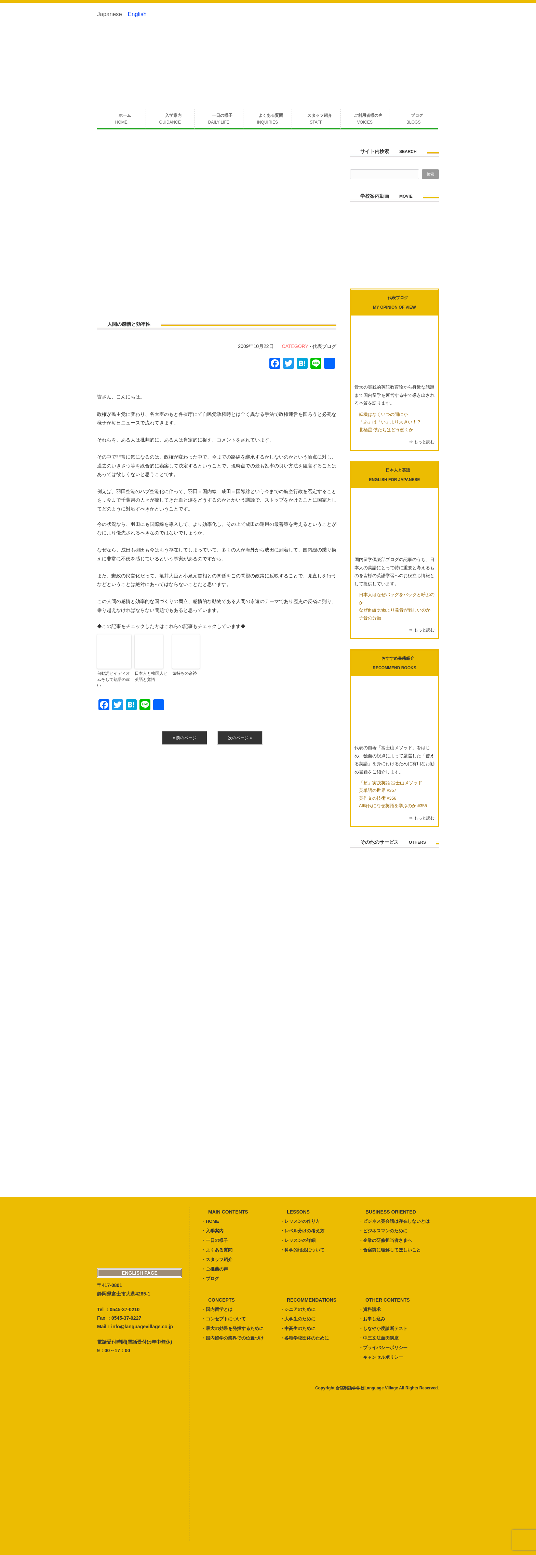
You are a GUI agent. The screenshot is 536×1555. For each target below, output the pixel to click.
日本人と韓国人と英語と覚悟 (151, 676)
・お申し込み (372, 1318)
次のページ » (240, 738)
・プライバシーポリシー (383, 1347)
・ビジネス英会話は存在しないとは (394, 1221)
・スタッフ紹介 (216, 1259)
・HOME (210, 1221)
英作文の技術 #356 (377, 798)
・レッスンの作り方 (300, 1221)
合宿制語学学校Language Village (367, 1388)
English (137, 14)
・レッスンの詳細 (298, 1240)
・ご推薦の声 (214, 1269)
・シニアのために (298, 1309)
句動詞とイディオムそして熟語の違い (113, 679)
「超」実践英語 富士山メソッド (390, 783)
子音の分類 (370, 618)
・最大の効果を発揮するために (232, 1328)
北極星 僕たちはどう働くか (386, 430)
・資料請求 (370, 1309)
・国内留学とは (216, 1309)
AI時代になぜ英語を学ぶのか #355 (393, 805)
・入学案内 (212, 1230)
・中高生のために (298, 1328)
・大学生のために (298, 1318)
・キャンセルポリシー (381, 1357)
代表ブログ (324, 346)
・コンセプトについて (223, 1318)
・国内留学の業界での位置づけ (232, 1338)
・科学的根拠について (302, 1249)
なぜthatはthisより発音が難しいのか (394, 610)
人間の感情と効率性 (128, 324)
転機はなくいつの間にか (383, 414)
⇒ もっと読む (421, 441)
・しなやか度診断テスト (383, 1328)
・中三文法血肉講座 (379, 1338)
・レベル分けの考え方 (302, 1230)
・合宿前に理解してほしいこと (390, 1249)
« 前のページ (185, 738)
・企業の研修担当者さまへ (385, 1240)
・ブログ (210, 1278)
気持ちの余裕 (184, 673)
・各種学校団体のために (304, 1338)
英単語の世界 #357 (377, 790)
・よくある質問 (216, 1249)
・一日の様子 (214, 1240)
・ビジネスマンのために (383, 1230)
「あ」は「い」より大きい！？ (390, 422)
